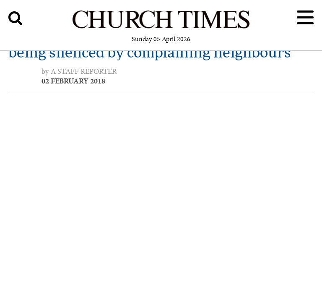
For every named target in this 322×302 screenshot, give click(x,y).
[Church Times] (161, 27)
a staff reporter (84, 71)
